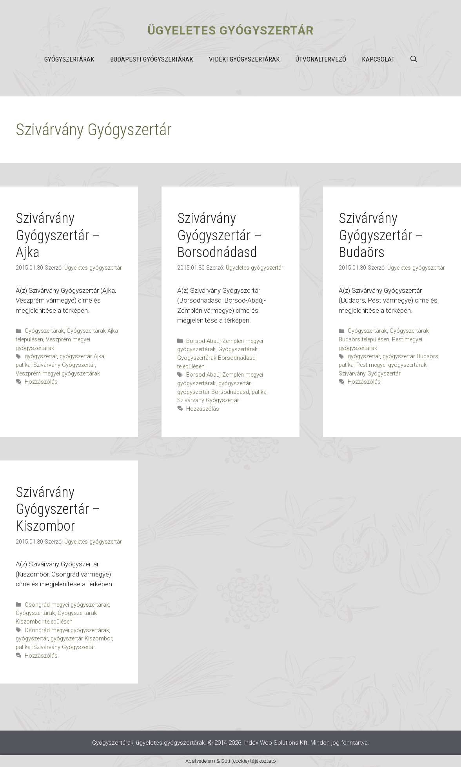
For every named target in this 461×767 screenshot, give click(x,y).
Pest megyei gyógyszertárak (391, 365)
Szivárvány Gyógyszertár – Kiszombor (58, 509)
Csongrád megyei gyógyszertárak (67, 605)
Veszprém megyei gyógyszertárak (58, 373)
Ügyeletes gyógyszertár (230, 30)
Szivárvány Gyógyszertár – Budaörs (381, 235)
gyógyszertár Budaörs (410, 356)
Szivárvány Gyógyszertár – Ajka (58, 235)
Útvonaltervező (321, 59)
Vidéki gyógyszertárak (244, 59)
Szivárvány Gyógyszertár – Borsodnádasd (219, 235)
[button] (414, 59)
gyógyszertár (41, 356)
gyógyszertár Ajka (82, 356)
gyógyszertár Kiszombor (81, 638)
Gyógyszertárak (69, 59)
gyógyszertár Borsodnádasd (213, 392)
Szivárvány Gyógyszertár (64, 365)
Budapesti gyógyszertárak (151, 59)
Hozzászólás (41, 382)
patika (23, 365)
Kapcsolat (378, 59)
